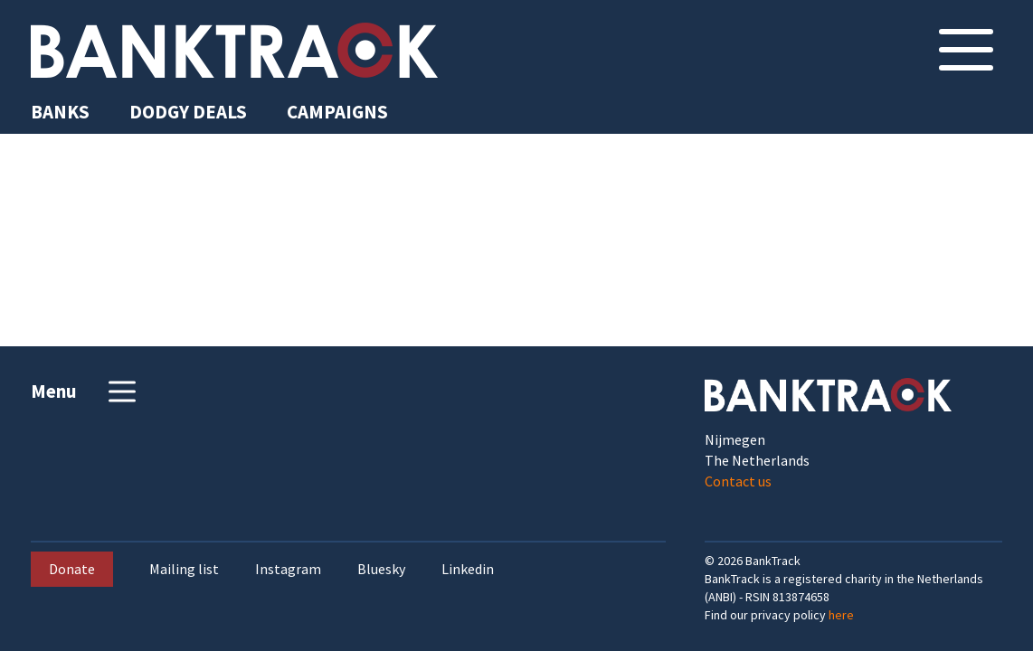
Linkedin (467, 569)
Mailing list (184, 569)
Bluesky (381, 569)
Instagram (288, 569)
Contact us (738, 481)
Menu (85, 391)
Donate (72, 569)
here (841, 615)
